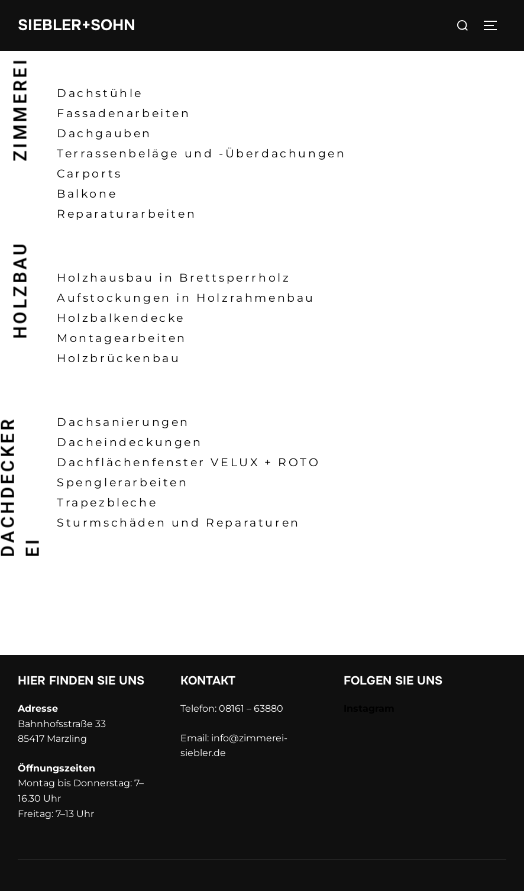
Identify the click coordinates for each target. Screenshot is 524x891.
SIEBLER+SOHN (76, 25)
